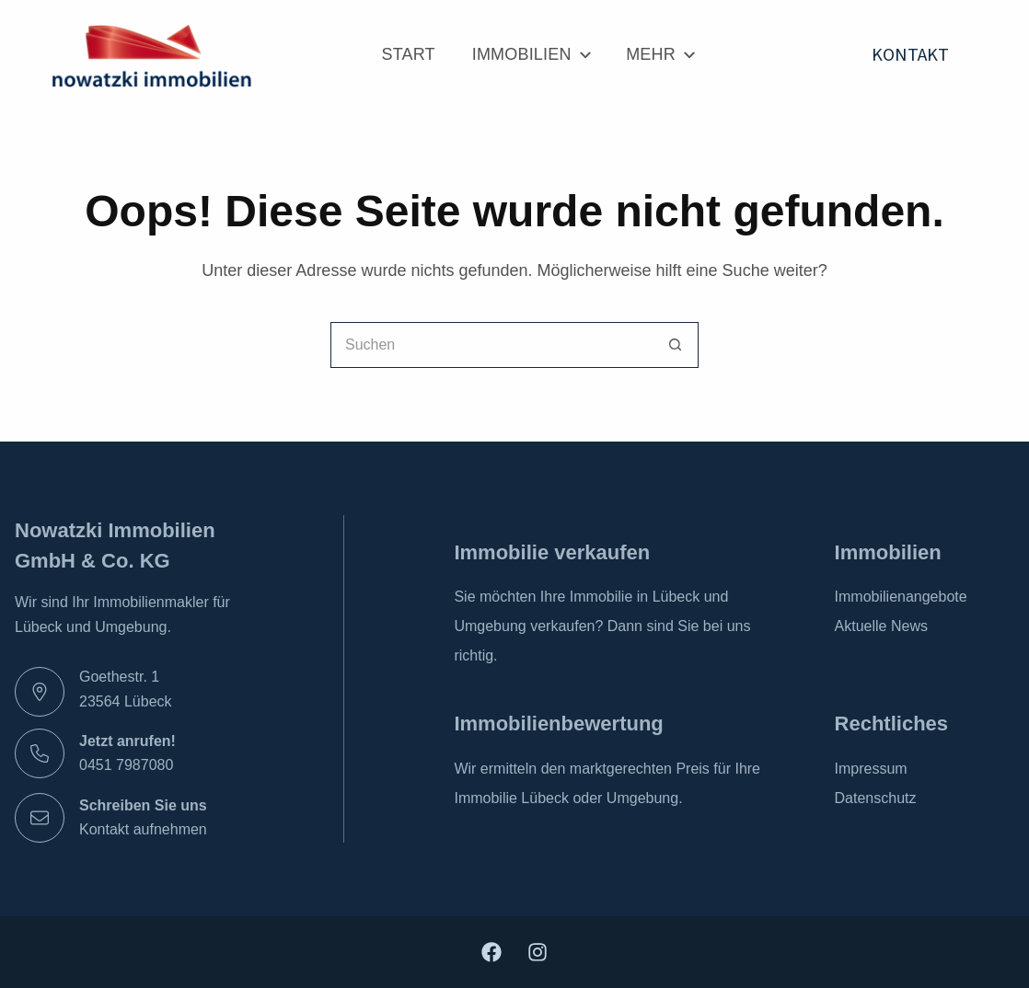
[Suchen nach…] (491, 345)
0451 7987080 (126, 765)
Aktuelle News (881, 626)
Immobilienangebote (901, 596)
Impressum (871, 768)
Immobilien (530, 55)
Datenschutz (876, 798)
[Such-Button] (676, 345)
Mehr (659, 55)
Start (408, 54)
